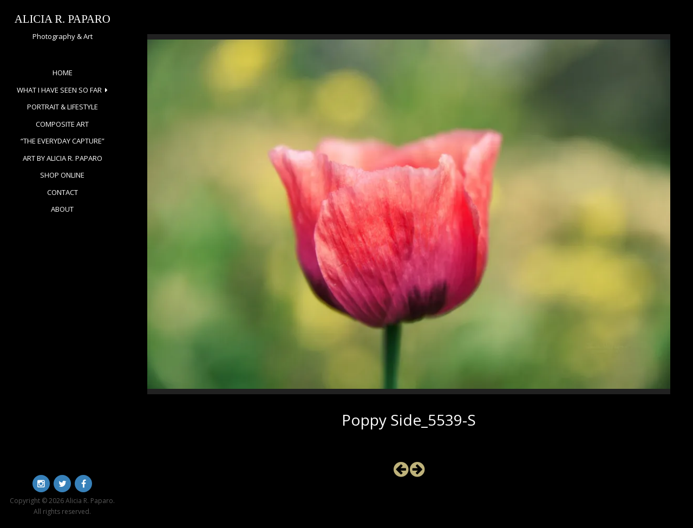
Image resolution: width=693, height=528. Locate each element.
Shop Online (62, 175)
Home (63, 72)
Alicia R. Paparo (62, 18)
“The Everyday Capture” (62, 141)
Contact (62, 192)
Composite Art (62, 124)
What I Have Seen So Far (59, 90)
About (62, 209)
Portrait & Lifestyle (62, 107)
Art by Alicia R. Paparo (62, 158)
